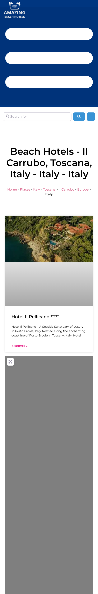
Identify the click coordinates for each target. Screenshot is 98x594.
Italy (36, 189)
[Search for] (37, 116)
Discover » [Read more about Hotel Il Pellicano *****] (19, 346)
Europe (83, 189)
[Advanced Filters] (91, 116)
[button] (49, 56)
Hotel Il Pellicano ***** (35, 316)
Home (12, 189)
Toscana (49, 189)
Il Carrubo (66, 189)
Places (25, 189)
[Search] (79, 116)
